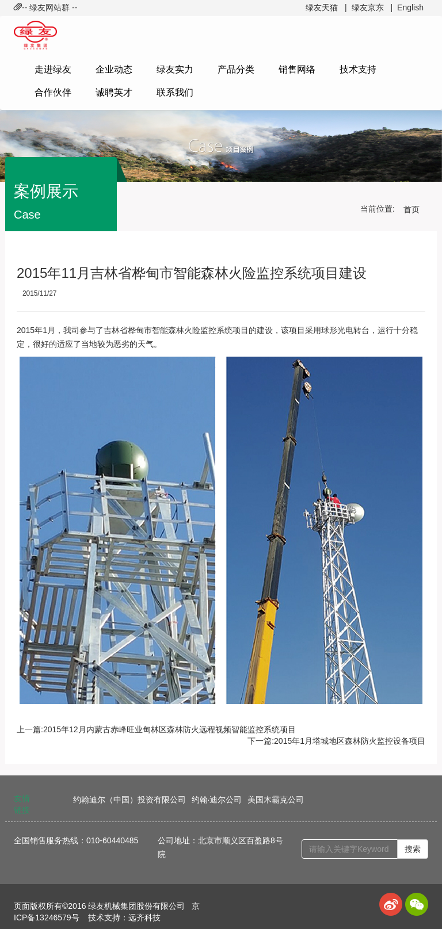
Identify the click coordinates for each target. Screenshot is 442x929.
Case (27, 214)
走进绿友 (53, 69)
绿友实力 (175, 69)
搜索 (413, 849)
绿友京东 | (372, 7)
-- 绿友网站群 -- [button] (45, 7)
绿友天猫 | (326, 7)
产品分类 (236, 69)
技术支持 (358, 69)
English (410, 7)
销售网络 (297, 69)
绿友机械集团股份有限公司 (136, 906)
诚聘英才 (114, 92)
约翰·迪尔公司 (217, 799)
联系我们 (175, 92)
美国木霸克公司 (275, 799)
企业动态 (114, 69)
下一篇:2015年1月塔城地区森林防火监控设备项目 (336, 741)
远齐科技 (144, 917)
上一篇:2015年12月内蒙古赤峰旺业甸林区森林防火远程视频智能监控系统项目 (156, 729)
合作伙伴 (53, 92)
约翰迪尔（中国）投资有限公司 (129, 799)
